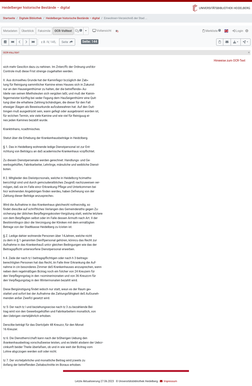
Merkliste (211, 31)
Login (237, 31)
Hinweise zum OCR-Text (229, 60)
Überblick (28, 31)
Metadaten (10, 31)
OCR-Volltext (63, 31)
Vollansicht (101, 30)
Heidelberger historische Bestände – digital (36, 7)
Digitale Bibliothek (30, 18)
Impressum (170, 381)
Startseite (9, 18)
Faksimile (44, 31)
